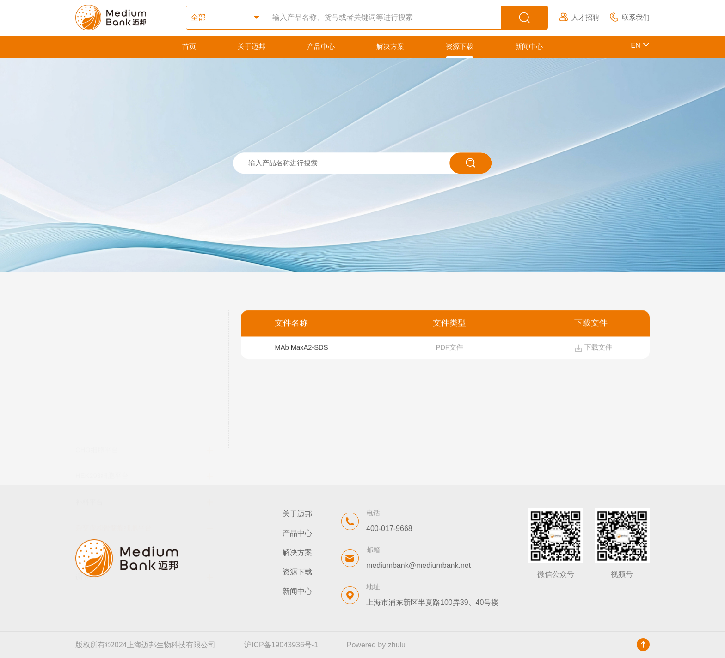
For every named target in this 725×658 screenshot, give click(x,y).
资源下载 (459, 46)
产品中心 (321, 46)
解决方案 (390, 46)
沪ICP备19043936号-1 (281, 645)
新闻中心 (529, 46)
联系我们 (630, 17)
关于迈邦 (251, 46)
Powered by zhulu (376, 645)
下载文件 (593, 349)
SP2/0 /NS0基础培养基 (120, 420)
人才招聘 (579, 17)
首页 (189, 46)
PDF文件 (449, 349)
